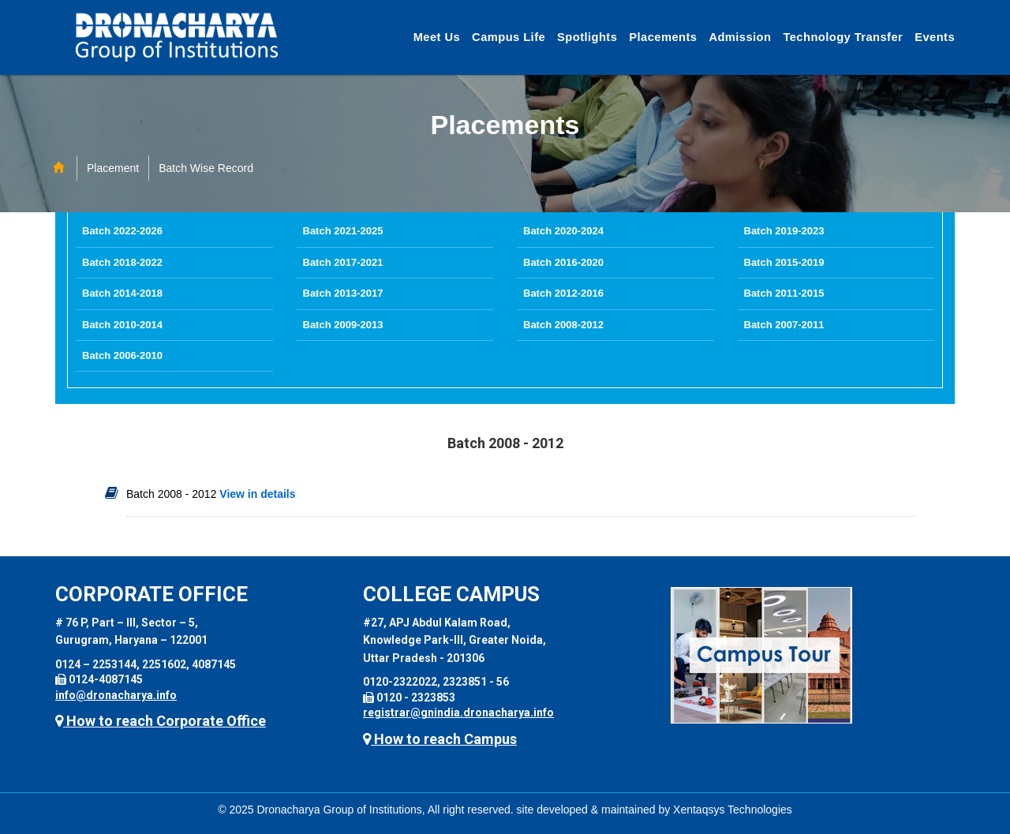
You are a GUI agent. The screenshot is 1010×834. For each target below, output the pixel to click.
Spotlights (587, 37)
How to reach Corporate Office (160, 720)
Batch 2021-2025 (343, 231)
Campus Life (508, 37)
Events (935, 37)
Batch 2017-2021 (343, 262)
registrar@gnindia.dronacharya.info (458, 712)
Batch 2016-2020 (563, 262)
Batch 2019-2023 (784, 231)
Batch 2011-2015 (784, 293)
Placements (663, 37)
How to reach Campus (440, 739)
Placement (113, 168)
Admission (740, 37)
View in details (255, 494)
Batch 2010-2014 (122, 325)
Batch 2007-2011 (784, 325)
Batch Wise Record (206, 168)
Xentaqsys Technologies (732, 809)
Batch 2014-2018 (122, 293)
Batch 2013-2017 (343, 293)
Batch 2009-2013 (343, 325)
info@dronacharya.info (116, 695)
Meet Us (436, 37)
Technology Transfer (843, 37)
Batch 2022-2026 (122, 231)
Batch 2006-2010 (122, 355)
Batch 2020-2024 (563, 231)
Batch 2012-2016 (563, 293)
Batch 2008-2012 (563, 325)
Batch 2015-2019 (784, 262)
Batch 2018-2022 (122, 262)
